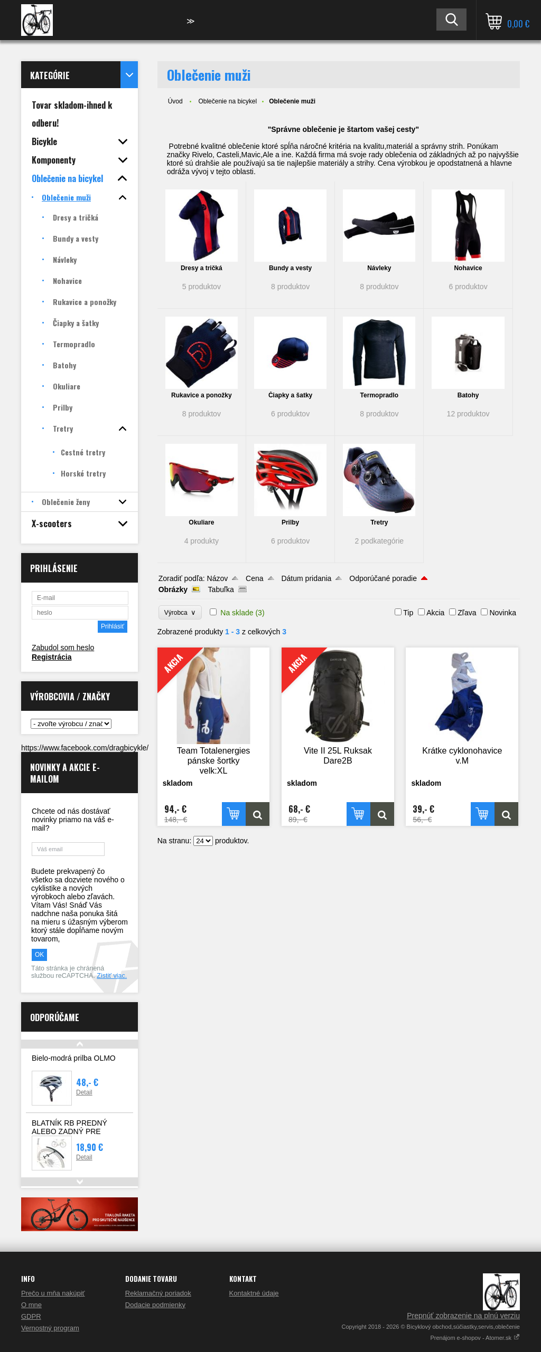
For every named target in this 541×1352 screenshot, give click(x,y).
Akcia (435, 612)
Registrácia (51, 657)
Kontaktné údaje (254, 1293)
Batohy (468, 395)
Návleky (379, 268)
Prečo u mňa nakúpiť (53, 1293)
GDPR (31, 1316)
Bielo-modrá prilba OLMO (74, 1058)
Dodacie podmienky (155, 1305)
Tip (408, 612)
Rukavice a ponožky (201, 395)
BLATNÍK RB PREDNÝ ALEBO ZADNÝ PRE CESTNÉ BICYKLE (69, 1131)
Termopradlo (379, 395)
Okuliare (201, 522)
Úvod (175, 101)
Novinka (502, 612)
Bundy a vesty (290, 268)
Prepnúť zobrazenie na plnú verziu (463, 1315)
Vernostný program (50, 1328)
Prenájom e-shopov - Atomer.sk (475, 1338)
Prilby (290, 522)
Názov (217, 578)
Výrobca (180, 612)
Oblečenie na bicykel (227, 101)
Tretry (379, 522)
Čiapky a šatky (290, 395)
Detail (84, 1092)
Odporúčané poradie (383, 578)
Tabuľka (221, 589)
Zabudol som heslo (63, 647)
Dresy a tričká (201, 268)
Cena (254, 578)
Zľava (467, 612)
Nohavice (468, 268)
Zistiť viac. (112, 975)
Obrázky (173, 589)
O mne (31, 1305)
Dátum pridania (306, 578)
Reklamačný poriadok (158, 1293)
